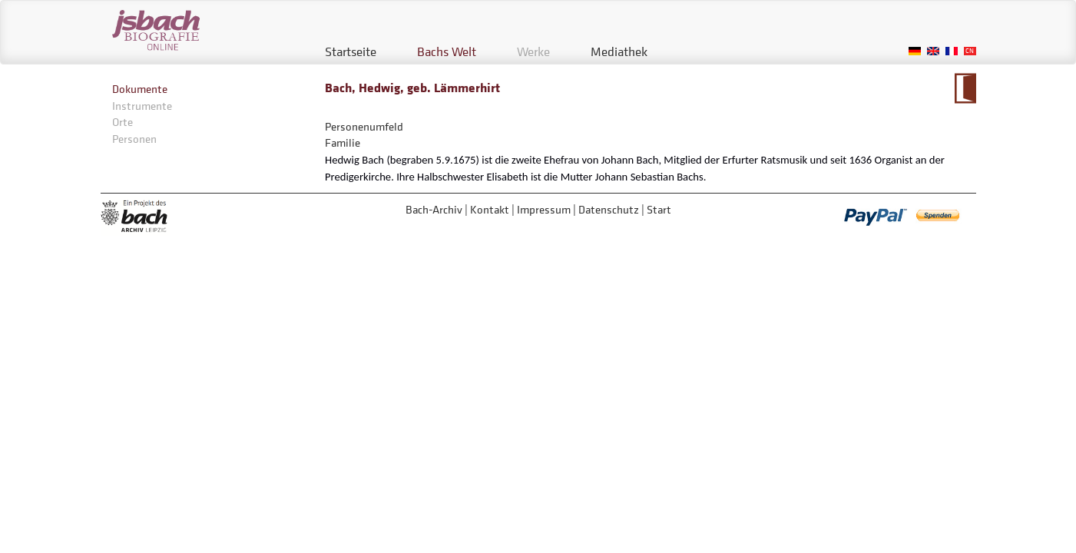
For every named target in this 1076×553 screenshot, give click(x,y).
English (933, 51)
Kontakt (489, 209)
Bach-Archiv (434, 209)
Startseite (350, 51)
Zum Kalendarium (965, 88)
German (915, 51)
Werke (533, 51)
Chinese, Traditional (970, 51)
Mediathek (619, 51)
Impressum (544, 209)
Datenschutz (608, 209)
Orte (122, 122)
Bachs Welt (446, 51)
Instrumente (142, 106)
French (951, 51)
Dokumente (139, 89)
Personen (134, 139)
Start (659, 209)
